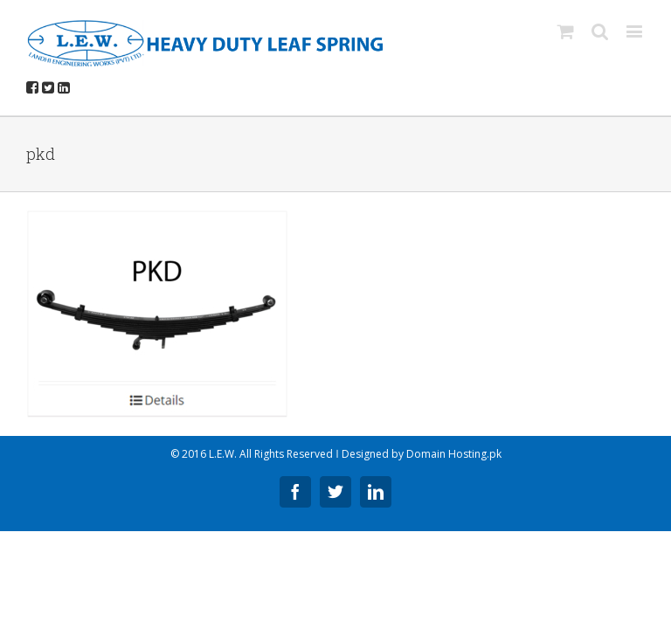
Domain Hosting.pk (454, 453)
